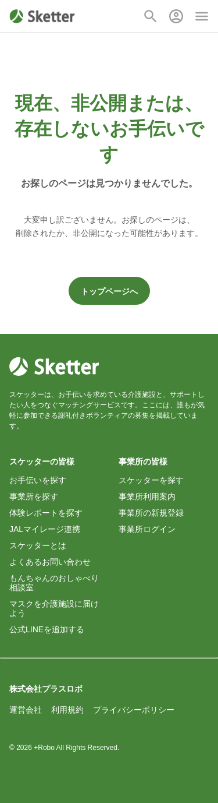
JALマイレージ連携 (44, 529)
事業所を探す (33, 496)
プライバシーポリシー (133, 709)
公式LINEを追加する (46, 629)
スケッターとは (37, 545)
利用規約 (67, 709)
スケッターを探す (151, 480)
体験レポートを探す (46, 512)
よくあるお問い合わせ (50, 561)
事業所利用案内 (147, 496)
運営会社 (25, 709)
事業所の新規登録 (151, 512)
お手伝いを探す (37, 480)
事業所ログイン (147, 529)
